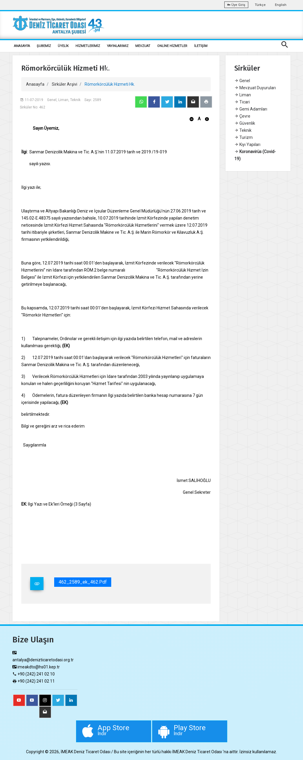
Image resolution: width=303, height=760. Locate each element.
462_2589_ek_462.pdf (83, 582)
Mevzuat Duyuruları (255, 87)
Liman (242, 94)
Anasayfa (35, 84)
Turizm (243, 137)
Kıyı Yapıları (247, 144)
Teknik (243, 130)
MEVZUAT (142, 46)
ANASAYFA (22, 46)
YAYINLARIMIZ (117, 46)
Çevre (242, 116)
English (280, 5)
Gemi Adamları (250, 109)
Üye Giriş (236, 5)
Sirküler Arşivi (64, 84)
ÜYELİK (63, 46)
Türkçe (260, 5)
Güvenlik (244, 123)
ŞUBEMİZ (44, 46)
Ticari (242, 102)
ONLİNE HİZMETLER (172, 46)
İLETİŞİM (200, 46)
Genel (242, 80)
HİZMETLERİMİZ (87, 46)
